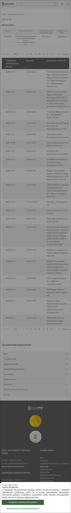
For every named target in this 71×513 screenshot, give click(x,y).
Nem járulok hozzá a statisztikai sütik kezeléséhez (23, 508)
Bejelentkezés (62, 4)
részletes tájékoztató (26, 497)
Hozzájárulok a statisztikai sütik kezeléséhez (22, 502)
